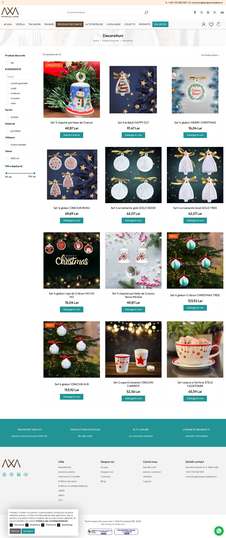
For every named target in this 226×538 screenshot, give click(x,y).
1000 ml (15, 158)
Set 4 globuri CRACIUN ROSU (71, 208)
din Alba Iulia (85, 436)
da (12, 62)
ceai (13, 103)
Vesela (20, 24)
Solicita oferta (71, 135)
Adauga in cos (133, 135)
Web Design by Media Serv (113, 524)
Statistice (35, 524)
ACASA (14, 117)
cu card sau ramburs (141, 436)
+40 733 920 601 (176, 2)
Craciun (15, 98)
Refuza (15, 531)
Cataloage (114, 24)
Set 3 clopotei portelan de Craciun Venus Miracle (133, 295)
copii (13, 88)
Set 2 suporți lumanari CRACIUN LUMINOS (133, 384)
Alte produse (94, 24)
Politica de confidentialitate (52, 521)
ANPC (61, 495)
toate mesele (18, 144)
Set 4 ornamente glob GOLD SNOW (133, 208)
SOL (60, 500)
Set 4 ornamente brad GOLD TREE (195, 208)
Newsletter (64, 467)
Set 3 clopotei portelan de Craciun (72, 122)
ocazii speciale (19, 83)
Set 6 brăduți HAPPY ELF (133, 122)
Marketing (67, 524)
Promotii (144, 24)
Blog (103, 481)
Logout (147, 481)
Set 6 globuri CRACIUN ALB (72, 384)
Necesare (19, 524)
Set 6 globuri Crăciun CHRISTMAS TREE (195, 295)
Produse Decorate (70, 24)
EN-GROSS (160, 24)
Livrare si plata (66, 472)
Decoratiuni (127, 40)
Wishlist (147, 476)
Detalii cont (149, 467)
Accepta (28, 531)
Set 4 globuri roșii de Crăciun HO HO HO (71, 295)
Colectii (129, 24)
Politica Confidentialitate (73, 486)
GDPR (61, 490)
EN (222, 12)
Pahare (49, 24)
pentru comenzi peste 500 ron (29, 436)
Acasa (8, 24)
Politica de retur (67, 481)
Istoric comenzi (152, 472)
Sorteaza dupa (210, 55)
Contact (106, 476)
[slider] (6, 173)
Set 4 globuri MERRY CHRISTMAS (195, 122)
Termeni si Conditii (69, 476)
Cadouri (15, 93)
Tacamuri (34, 24)
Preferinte (51, 524)
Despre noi (107, 472)
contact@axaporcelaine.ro (206, 2)
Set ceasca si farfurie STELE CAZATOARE (195, 384)
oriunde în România (196, 436)
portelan (16, 131)
